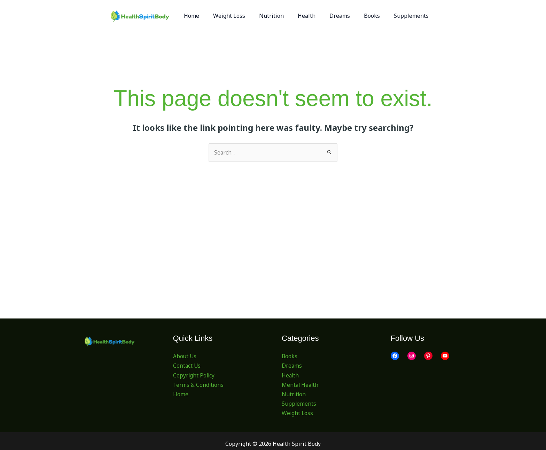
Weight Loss (298, 413)
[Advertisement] (273, 214)
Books (290, 356)
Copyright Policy (194, 375)
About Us (185, 356)
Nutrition (294, 394)
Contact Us (187, 366)
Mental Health (301, 385)
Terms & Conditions (199, 385)
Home (180, 394)
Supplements (299, 404)
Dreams (292, 366)
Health (290, 375)
